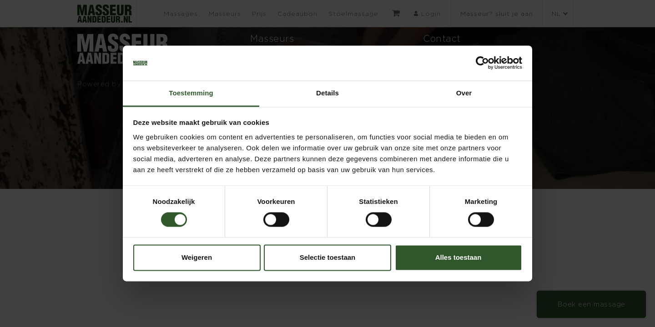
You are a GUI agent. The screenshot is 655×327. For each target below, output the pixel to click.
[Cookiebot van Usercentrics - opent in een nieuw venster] (482, 63)
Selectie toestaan (328, 257)
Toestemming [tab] (191, 93)
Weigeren (196, 257)
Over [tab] (464, 93)
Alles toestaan (458, 257)
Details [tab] (327, 93)
